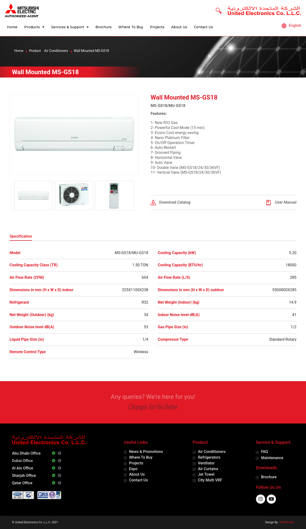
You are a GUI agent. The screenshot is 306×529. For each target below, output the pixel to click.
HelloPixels (287, 522)
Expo (133, 469)
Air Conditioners (212, 451)
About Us (179, 27)
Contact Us (203, 27)
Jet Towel (206, 474)
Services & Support (70, 27)
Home (12, 27)
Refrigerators (209, 457)
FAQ (264, 451)
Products (34, 27)
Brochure (103, 27)
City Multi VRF (210, 480)
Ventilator (206, 463)
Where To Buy (130, 27)
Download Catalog (174, 202)
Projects (157, 27)
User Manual (285, 202)
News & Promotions (146, 451)
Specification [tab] (21, 236)
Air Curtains (208, 469)
